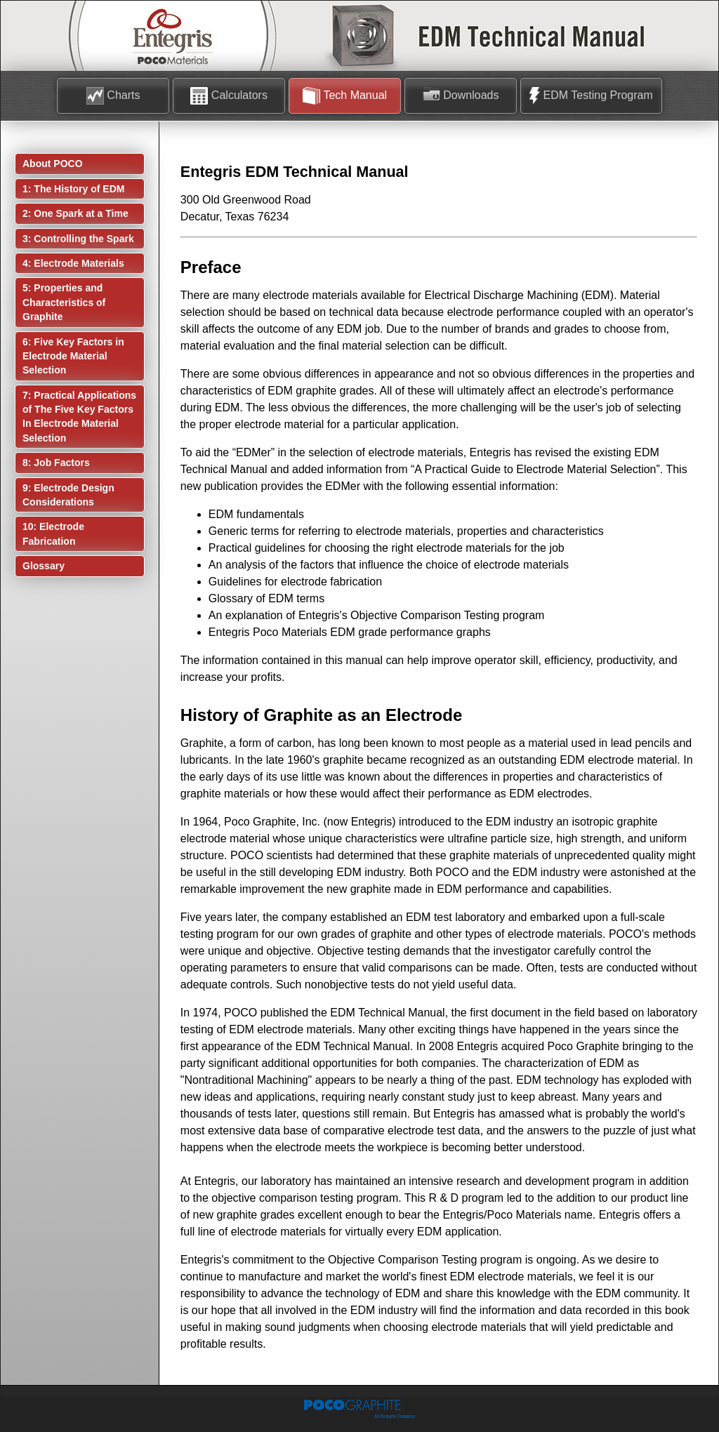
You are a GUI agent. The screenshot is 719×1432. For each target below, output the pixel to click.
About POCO (52, 163)
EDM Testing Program (591, 96)
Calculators (228, 96)
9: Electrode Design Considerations (68, 495)
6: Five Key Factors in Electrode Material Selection (73, 356)
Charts (113, 96)
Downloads (461, 96)
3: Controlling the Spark (78, 238)
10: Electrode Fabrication (53, 533)
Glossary (43, 565)
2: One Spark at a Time (75, 213)
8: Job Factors (56, 462)
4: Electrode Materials (73, 263)
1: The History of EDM (73, 188)
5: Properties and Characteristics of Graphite (63, 302)
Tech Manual (345, 96)
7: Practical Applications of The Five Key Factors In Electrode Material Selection (79, 417)
